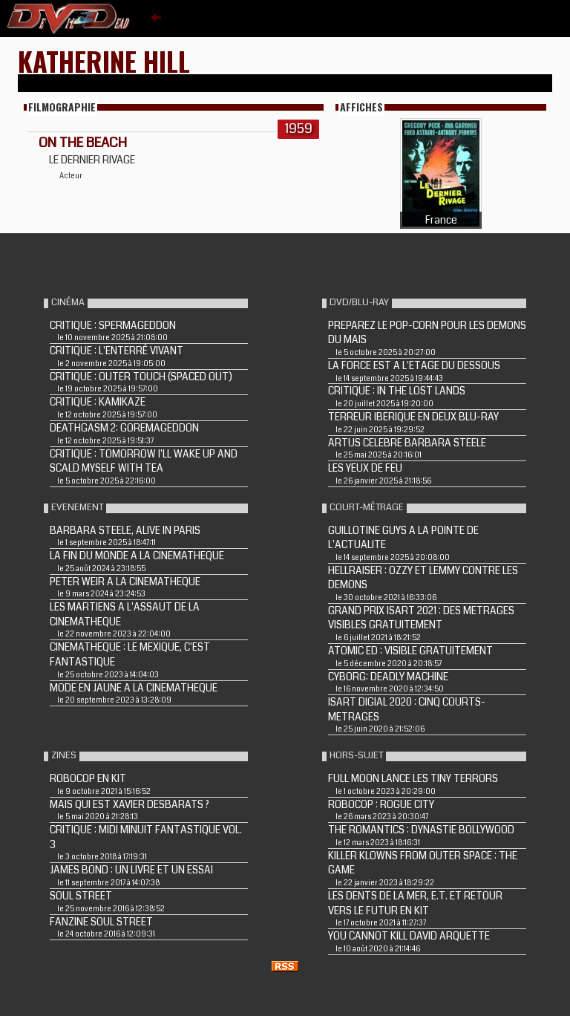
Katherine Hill (104, 60)
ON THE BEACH (83, 142)
